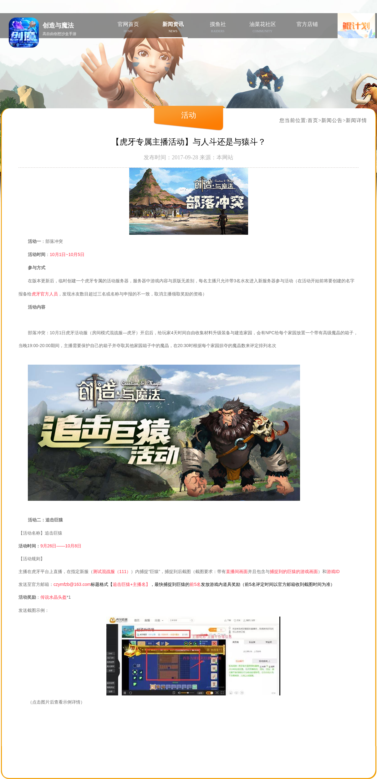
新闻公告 (332, 120)
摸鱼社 (217, 27)
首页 (313, 120)
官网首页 (128, 27)
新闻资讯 (173, 27)
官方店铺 (307, 24)
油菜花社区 (262, 27)
